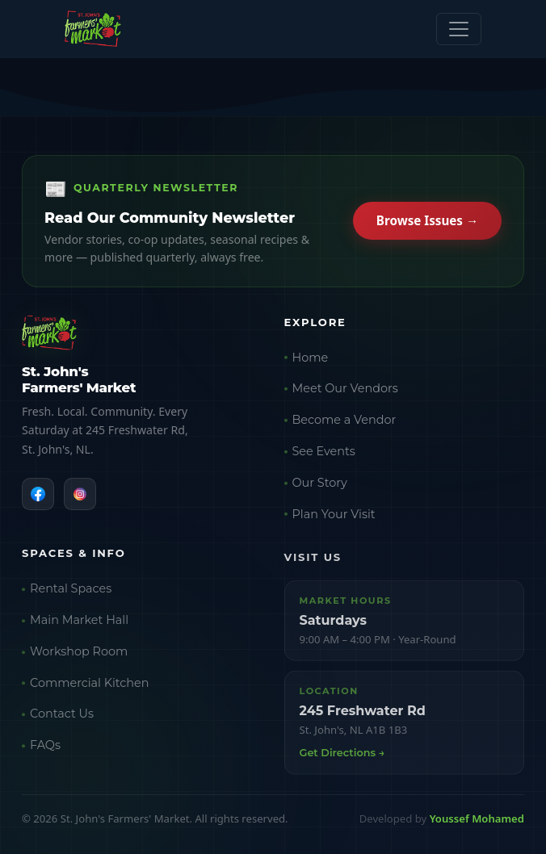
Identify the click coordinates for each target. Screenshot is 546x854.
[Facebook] (38, 495)
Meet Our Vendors (345, 390)
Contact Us (62, 717)
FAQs (45, 748)
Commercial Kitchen (89, 685)
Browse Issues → (427, 222)
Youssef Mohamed (477, 818)
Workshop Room (79, 654)
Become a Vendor (344, 421)
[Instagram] (80, 495)
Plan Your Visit (334, 516)
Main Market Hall (79, 623)
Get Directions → (342, 756)
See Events (323, 453)
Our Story (319, 484)
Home (310, 359)
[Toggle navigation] (458, 29)
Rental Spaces (70, 591)
